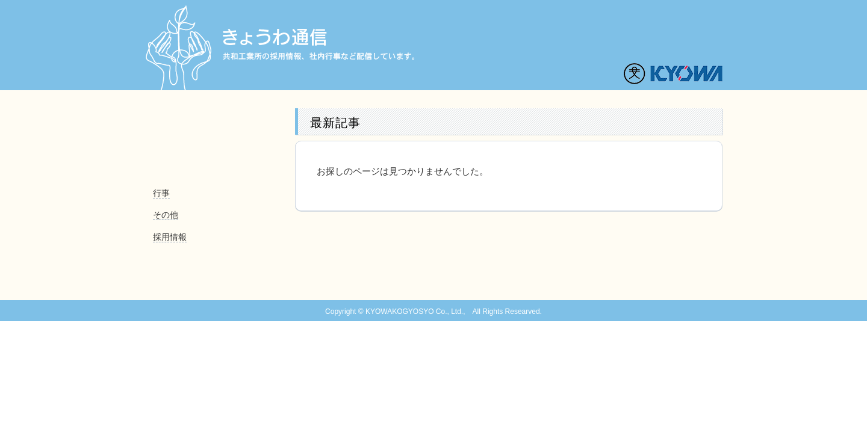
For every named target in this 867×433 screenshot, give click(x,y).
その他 (165, 215)
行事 (161, 193)
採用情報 (170, 237)
